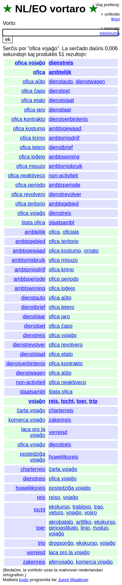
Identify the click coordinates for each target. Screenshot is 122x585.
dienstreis (61, 62)
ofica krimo (32, 138)
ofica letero (32, 147)
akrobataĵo (61, 522)
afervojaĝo (61, 562)
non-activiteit (63, 175)
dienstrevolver (65, 194)
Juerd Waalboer (73, 579)
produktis (46, 54)
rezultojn (75, 54)
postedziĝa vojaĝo (32, 456)
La (65, 48)
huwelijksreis (63, 457)
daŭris (96, 48)
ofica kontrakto (28, 119)
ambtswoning (64, 156)
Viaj (98, 4)
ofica (39, 72)
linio (85, 528)
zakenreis (60, 420)
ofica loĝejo (32, 156)
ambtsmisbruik (65, 166)
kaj (31, 54)
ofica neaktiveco (26, 175)
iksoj (115, 19)
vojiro (90, 512)
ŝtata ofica (33, 222)
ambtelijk (60, 72)
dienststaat (61, 100)
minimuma (110, 33)
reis (53, 401)
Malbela (10, 579)
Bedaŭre (12, 569)
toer (81, 401)
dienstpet (59, 91)
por (22, 48)
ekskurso (59, 506)
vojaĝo (36, 401)
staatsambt (61, 222)
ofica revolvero (28, 194)
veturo (56, 512)
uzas (48, 569)
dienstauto (61, 81)
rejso (54, 497)
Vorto (9, 23)
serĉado (78, 48)
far (54, 579)
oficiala (71, 232)
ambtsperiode (64, 185)
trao (98, 506)
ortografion (13, 574)
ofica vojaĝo (30, 62)
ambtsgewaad (65, 128)
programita (40, 579)
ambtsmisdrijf (64, 138)
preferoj (111, 4)
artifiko (83, 522)
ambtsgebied (64, 203)
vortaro (68, 9)
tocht (67, 401)
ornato (91, 250)
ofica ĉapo (33, 91)
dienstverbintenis (68, 119)
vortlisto (35, 569)
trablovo (82, 506)
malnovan (68, 569)
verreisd (58, 432)
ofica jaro (34, 109)
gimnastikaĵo (63, 528)
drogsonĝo (61, 543)
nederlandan (91, 569)
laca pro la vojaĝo (33, 432)
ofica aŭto (34, 81)
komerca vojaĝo (26, 420)
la (24, 569)
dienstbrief (61, 147)
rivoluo (100, 528)
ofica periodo (30, 185)
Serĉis (10, 48)
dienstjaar (60, 109)
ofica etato (33, 100)
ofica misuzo (30, 166)
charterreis (61, 410)
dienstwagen (90, 81)
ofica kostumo (29, 128)
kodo (24, 579)
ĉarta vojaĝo (31, 410)
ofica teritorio (30, 203)
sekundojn (14, 54)
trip (93, 401)
